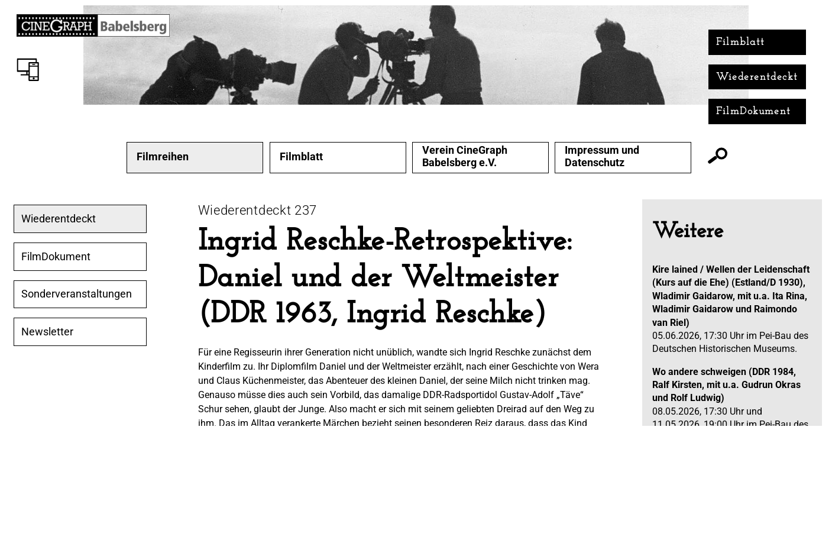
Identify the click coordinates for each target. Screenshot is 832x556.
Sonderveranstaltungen (76, 294)
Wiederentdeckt (757, 77)
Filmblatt (740, 42)
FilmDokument (753, 111)
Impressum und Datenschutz (602, 156)
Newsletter (47, 332)
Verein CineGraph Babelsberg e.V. (464, 156)
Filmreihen (163, 157)
